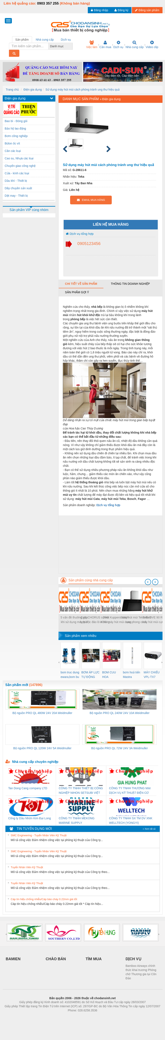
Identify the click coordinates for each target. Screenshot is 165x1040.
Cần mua (105, 44)
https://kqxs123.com (102, 1016)
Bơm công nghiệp (16, 136)
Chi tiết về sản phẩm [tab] (81, 283)
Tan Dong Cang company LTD (27, 788)
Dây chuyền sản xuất (18, 188)
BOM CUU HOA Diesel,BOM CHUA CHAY (110, 675)
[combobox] (71, 46)
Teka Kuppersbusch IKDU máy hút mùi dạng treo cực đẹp (115, 620)
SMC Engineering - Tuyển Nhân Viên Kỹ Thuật (39, 835)
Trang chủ (12, 89)
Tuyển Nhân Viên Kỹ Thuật (27, 867)
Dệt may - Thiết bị (16, 195)
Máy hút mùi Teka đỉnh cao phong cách (136, 620)
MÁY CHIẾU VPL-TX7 (152, 675)
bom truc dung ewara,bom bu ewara (70, 675)
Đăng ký (121, 10)
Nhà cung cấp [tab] (45, 39)
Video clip (152, 44)
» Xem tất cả (149, 829)
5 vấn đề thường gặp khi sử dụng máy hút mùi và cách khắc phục (74, 620)
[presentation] (148, 582)
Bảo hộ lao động (15, 128)
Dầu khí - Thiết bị (16, 180)
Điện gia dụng (33, 89)
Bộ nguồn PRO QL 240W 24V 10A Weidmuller (120, 713)
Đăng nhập (99, 10)
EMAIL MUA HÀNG (91, 199)
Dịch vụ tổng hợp (79, 233)
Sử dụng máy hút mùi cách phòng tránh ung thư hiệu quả (83, 89)
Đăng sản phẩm (147, 10)
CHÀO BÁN (56, 959)
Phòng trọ (56, 1016)
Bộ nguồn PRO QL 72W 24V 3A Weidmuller (119, 748)
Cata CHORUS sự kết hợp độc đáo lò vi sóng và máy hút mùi (95, 620)
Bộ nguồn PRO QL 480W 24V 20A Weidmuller (42, 713)
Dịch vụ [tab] (66, 39)
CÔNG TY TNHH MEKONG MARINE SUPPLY (76, 820)
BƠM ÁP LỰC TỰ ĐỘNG (90, 675)
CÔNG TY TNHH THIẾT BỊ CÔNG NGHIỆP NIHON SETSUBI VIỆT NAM (81, 791)
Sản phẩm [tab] (22, 39)
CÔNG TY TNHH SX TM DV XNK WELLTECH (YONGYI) (130, 820)
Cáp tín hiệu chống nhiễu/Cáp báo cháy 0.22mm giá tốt (44, 899)
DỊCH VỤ (133, 959)
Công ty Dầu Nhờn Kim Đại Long (29, 818)
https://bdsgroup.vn (77, 1016)
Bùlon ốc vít (12, 143)
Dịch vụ (118, 44)
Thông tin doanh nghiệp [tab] (130, 283)
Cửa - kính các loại (17, 173)
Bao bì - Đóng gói (16, 121)
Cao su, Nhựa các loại (19, 158)
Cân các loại (13, 151)
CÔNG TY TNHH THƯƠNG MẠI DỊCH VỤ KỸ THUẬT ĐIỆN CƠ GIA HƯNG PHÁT (130, 791)
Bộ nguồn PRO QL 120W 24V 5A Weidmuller (42, 748)
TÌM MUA (94, 959)
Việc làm (91, 44)
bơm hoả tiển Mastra (131, 675)
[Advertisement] (110, 544)
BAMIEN (13, 959)
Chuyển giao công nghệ (20, 165)
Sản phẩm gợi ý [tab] (77, 292)
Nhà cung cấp (134, 44)
